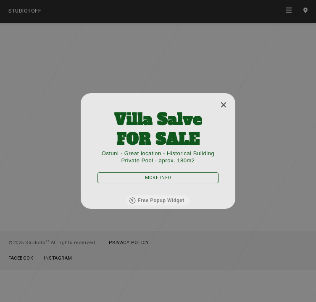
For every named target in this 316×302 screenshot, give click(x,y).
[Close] (223, 105)
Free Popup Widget (156, 200)
